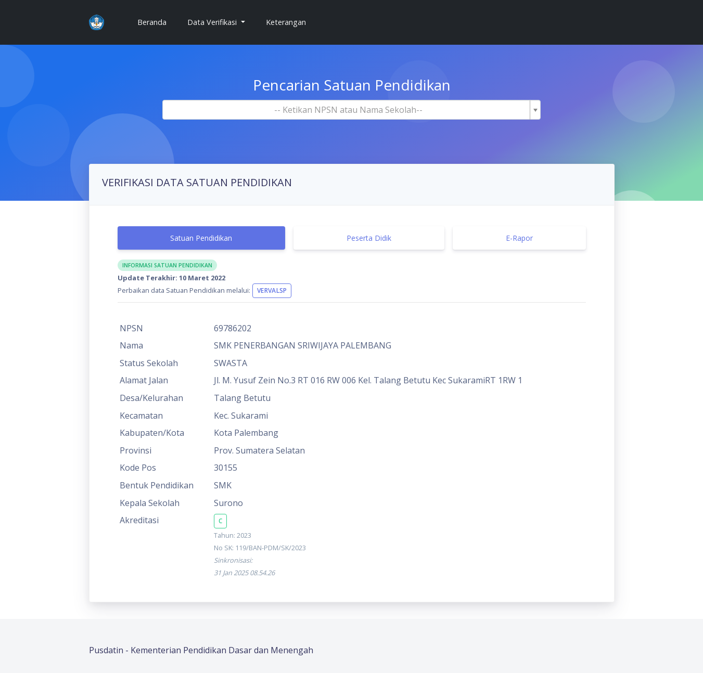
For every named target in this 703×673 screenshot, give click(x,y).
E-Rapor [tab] (519, 238)
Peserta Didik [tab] (369, 238)
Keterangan (286, 22)
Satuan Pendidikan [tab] (201, 238)
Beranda (156, 21)
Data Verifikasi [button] (213, 22)
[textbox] (348, 109)
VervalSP (272, 290)
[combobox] (351, 110)
